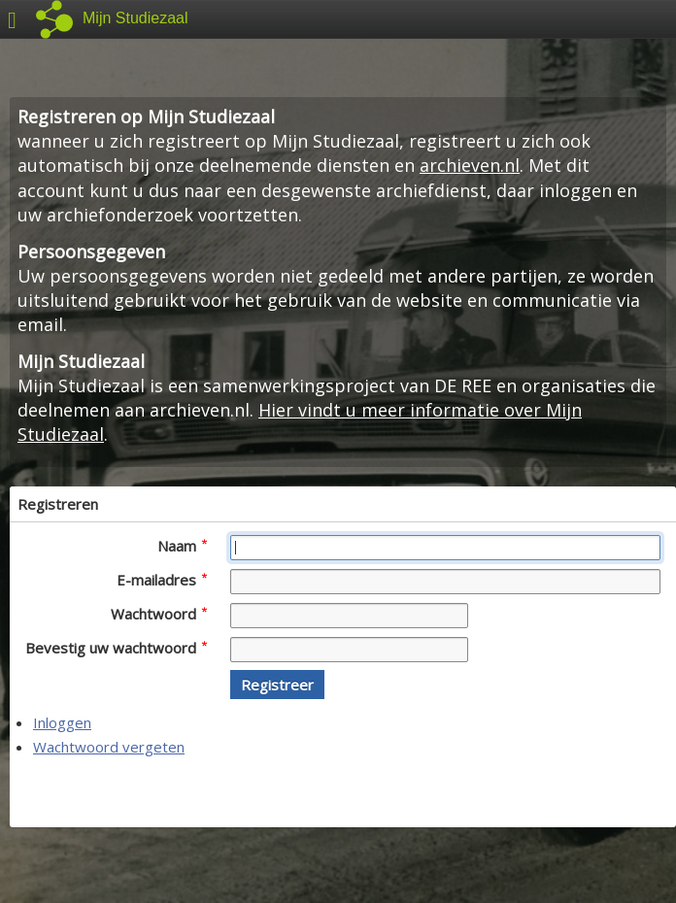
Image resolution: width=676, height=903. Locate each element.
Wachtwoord (159, 613)
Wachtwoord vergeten (109, 746)
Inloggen (62, 722)
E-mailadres (162, 579)
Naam (182, 545)
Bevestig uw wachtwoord (116, 647)
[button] (277, 684)
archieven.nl (470, 165)
